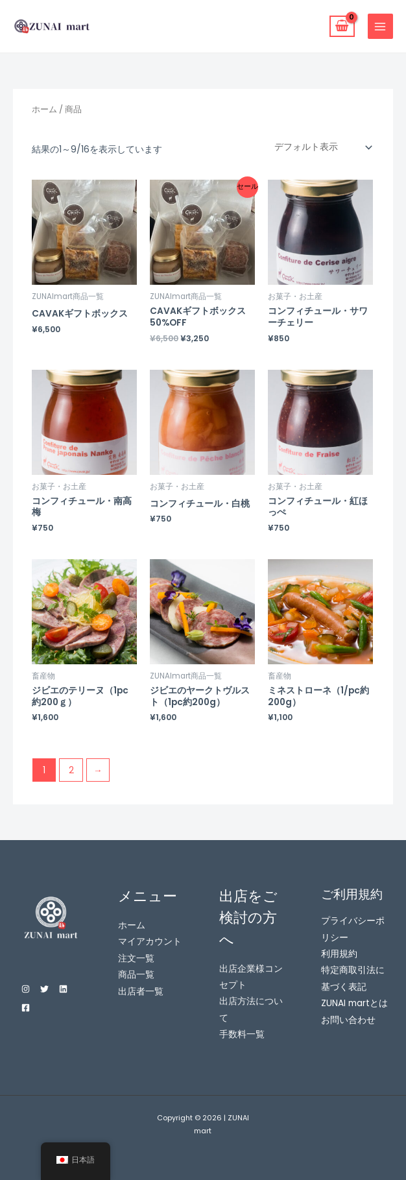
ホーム (44, 109)
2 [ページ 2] (71, 770)
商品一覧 (136, 975)
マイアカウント (150, 941)
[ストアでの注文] (320, 147)
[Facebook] (25, 1007)
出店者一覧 (140, 991)
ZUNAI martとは (354, 1003)
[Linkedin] (63, 989)
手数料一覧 (242, 1034)
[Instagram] (25, 989)
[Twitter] (44, 989)
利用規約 (339, 954)
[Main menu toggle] (380, 26)
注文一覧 (136, 958)
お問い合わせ (348, 1020)
